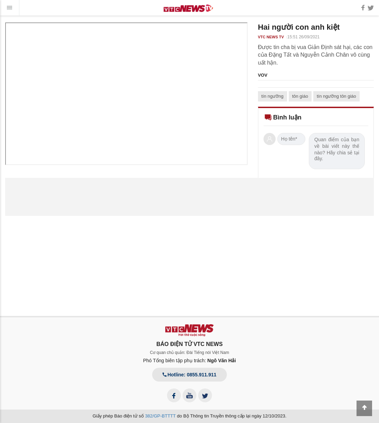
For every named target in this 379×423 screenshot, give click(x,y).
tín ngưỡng (272, 96)
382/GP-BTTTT (160, 416)
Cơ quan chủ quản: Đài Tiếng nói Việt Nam (189, 352)
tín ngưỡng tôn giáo (336, 96)
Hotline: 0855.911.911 (189, 374)
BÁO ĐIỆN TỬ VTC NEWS (189, 344)
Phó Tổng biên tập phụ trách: (189, 360)
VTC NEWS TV (271, 37)
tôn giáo (300, 96)
